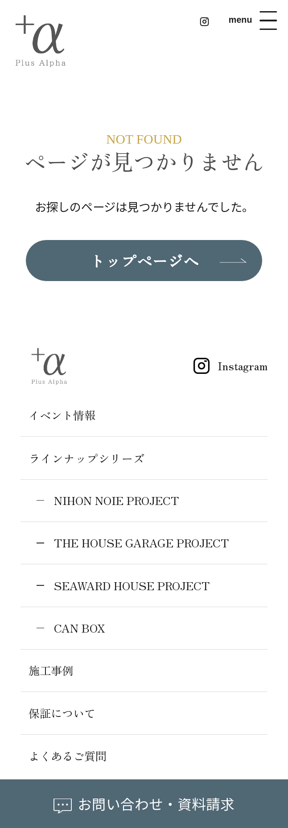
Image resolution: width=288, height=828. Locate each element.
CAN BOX (81, 629)
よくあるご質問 (69, 757)
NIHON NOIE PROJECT (121, 502)
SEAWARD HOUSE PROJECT (136, 587)
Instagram (225, 367)
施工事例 (52, 672)
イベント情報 (63, 417)
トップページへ (144, 261)
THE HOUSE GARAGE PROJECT (146, 544)
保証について (63, 715)
